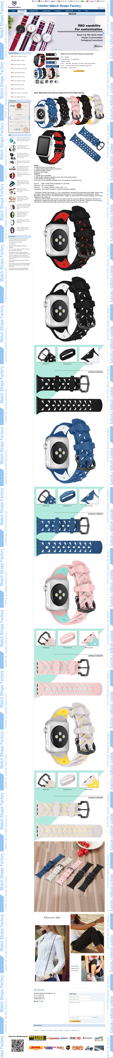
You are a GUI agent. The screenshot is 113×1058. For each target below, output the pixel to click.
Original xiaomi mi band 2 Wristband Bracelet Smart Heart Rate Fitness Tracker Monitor (23, 183)
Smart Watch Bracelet (19, 97)
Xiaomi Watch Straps (19, 64)
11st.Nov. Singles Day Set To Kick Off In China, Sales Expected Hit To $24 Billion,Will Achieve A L (19, 257)
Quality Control (69, 10)
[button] (51, 49)
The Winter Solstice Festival (15, 242)
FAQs (79, 10)
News (87, 10)
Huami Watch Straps (19, 76)
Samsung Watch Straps (20, 68)
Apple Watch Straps (19, 60)
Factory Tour (49, 1030)
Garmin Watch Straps (19, 80)
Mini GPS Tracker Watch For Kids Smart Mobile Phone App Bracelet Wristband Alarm (24, 139)
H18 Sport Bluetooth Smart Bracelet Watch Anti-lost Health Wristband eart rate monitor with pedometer (23, 168)
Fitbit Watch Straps (18, 85)
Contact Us (58, 10)
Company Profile (33, 10)
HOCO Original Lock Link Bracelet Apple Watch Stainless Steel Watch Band (23, 147)
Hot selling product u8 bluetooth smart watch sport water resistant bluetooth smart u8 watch (23, 155)
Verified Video (102, 8)
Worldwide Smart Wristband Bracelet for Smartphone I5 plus (23, 163)
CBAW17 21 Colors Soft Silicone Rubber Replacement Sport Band (24, 175)
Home (13, 10)
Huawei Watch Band (19, 72)
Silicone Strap (40, 990)
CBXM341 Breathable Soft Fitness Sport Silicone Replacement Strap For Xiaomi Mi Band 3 (23, 214)
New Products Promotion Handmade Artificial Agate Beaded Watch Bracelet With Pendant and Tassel (19, 265)
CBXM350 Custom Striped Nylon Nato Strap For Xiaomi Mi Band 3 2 (23, 221)
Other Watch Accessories (20, 93)
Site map (61, 1030)
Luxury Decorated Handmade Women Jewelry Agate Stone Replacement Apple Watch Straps (24, 206)
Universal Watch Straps (20, 56)
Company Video (46, 10)
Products (22, 10)
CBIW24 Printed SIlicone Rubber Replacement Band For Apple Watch (23, 229)
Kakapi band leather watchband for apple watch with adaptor (23, 190)
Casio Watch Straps (19, 89)
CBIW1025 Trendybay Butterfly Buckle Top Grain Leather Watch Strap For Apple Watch (23, 198)
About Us (37, 1030)
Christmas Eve (12, 244)
